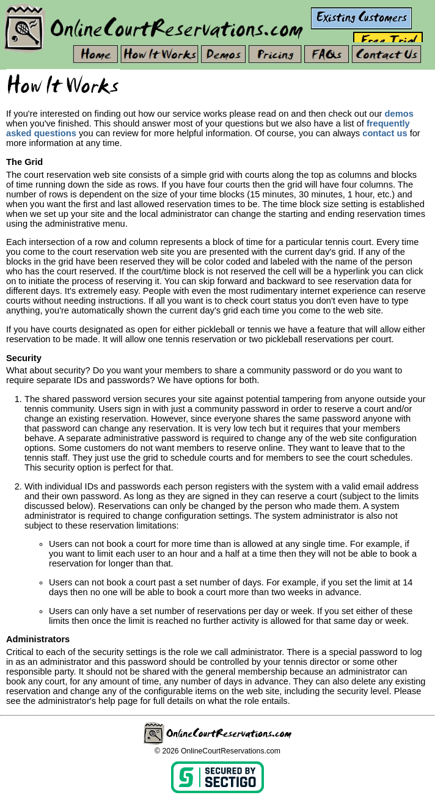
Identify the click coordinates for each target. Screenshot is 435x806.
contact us (384, 133)
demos (399, 114)
